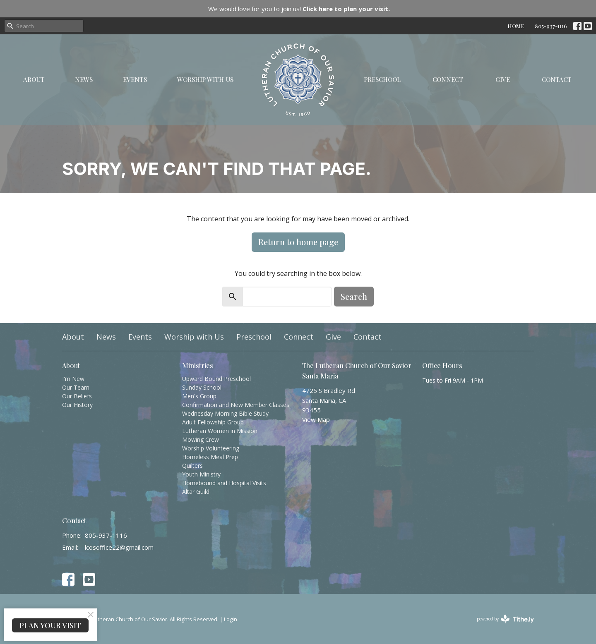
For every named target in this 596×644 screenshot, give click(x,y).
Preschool (382, 79)
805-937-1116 (551, 25)
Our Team (75, 387)
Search (354, 296)
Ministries (197, 365)
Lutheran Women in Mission (219, 431)
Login (230, 619)
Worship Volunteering (210, 448)
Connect (448, 79)
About (34, 79)
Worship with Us (205, 79)
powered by (505, 619)
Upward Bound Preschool (216, 379)
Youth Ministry (201, 474)
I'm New (73, 379)
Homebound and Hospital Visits (224, 483)
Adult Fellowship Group (213, 422)
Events (135, 79)
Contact (557, 79)
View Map (316, 419)
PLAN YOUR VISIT (50, 625)
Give (502, 79)
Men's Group (199, 396)
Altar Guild (195, 492)
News (84, 79)
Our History (77, 405)
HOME (515, 25)
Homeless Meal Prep (210, 457)
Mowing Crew (200, 439)
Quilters (192, 465)
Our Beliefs (77, 396)
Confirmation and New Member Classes (235, 405)
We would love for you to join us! (299, 9)
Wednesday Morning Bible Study (225, 413)
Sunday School (201, 387)
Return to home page (298, 241)
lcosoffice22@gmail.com (119, 547)
